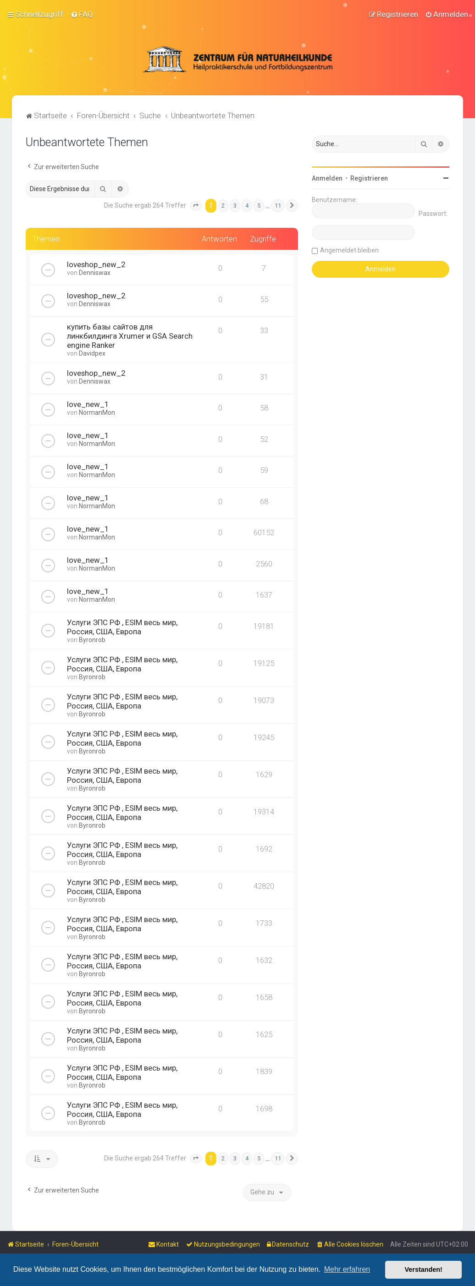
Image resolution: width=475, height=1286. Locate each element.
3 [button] (235, 205)
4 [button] (247, 205)
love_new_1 (88, 403)
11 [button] (278, 205)
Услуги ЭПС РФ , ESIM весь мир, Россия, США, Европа (122, 626)
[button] (196, 205)
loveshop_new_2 (96, 264)
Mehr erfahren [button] (347, 1269)
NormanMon (97, 412)
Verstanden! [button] (423, 1269)
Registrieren (369, 177)
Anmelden (327, 177)
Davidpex (92, 353)
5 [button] (258, 205)
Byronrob (92, 639)
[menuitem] (82, 14)
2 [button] (223, 205)
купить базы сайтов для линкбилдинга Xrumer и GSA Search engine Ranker (130, 335)
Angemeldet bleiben (349, 249)
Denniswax (94, 272)
